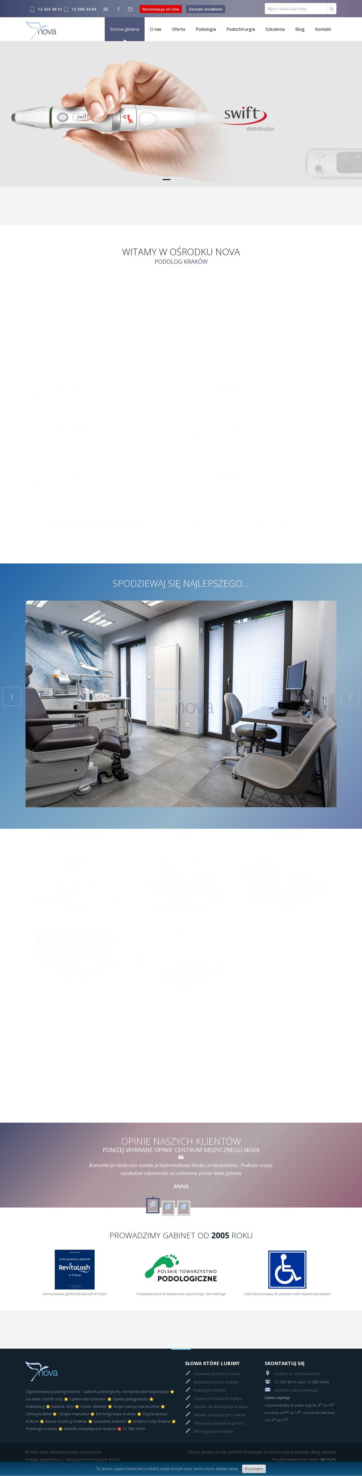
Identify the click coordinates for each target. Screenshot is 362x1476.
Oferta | (237, 1452)
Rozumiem (254, 1468)
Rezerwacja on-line (160, 9)
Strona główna (124, 29)
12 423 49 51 (50, 9)
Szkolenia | (302, 1452)
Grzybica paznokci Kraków (215, 1381)
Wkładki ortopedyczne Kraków (219, 1414)
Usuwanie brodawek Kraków (217, 1398)
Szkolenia (275, 29)
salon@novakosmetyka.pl (291, 1390)
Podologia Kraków (209, 1390)
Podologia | (255, 1452)
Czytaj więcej (317, 145)
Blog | (317, 1452)
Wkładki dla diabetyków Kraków (220, 1406)
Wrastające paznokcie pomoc (219, 1423)
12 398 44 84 (83, 9)
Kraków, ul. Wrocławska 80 (293, 1373)
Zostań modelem (205, 9)
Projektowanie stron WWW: (295, 1459)
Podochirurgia (240, 29)
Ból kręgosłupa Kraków (213, 1431)
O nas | (223, 1452)
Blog (300, 29)
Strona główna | (202, 1452)
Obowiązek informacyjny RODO (92, 1459)
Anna (181, 1186)
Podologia (206, 29)
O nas (155, 29)
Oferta (178, 29)
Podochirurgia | (278, 1452)
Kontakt (323, 29)
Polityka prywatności (43, 1459)
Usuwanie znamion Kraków (216, 1373)
